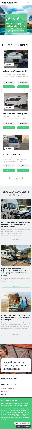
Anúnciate (4, 391)
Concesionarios (6, 397)
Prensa (3, 394)
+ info (23, 87)
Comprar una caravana (9, 388)
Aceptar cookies (23, 426)
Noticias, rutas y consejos (16, 193)
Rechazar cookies (22, 423)
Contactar (9, 87)
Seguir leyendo (16, 239)
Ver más (16, 178)
